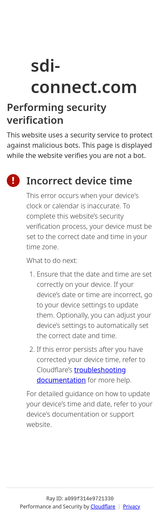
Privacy (131, 506)
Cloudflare (102, 506)
